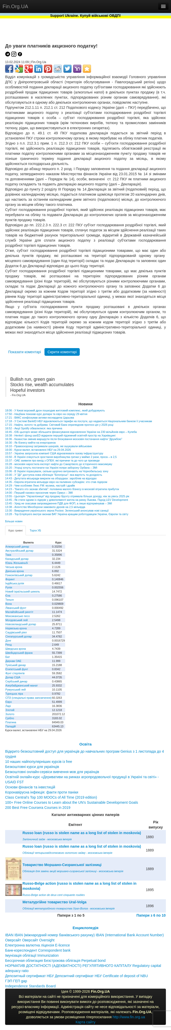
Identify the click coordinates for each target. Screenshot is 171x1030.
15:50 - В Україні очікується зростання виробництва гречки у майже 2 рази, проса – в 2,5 (61, 456)
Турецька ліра (14, 693)
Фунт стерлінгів (15, 673)
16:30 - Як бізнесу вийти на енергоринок (30, 442)
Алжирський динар (17, 546)
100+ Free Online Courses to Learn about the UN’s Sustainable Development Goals (71, 802)
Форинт (10, 579)
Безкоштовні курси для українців (32, 767)
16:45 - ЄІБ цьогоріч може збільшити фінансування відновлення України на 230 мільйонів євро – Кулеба (71, 431)
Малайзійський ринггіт (19, 611)
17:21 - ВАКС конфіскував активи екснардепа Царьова (39, 417)
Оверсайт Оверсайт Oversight (29, 940)
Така (8, 554)
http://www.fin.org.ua (128, 1017)
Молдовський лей (16, 620)
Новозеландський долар (20, 624)
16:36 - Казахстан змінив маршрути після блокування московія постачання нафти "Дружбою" (63, 439)
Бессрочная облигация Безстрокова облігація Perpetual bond (55, 960)
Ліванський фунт (15, 607)
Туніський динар (15, 665)
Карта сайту (86, 1022)
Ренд (8, 644)
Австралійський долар (19, 550)
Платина (10, 722)
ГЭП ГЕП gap (16, 981)
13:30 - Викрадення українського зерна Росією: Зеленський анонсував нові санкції (57, 510)
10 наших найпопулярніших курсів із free (38, 762)
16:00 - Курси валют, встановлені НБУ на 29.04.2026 (38, 449)
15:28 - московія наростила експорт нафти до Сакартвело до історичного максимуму (58, 464)
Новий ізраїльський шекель (22, 591)
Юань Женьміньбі (16, 562)
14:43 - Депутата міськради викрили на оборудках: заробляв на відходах (51, 478)
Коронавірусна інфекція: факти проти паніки (41, 792)
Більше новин (13, 521)
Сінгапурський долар (18, 636)
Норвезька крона (16, 628)
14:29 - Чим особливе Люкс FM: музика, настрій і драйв (40, 485)
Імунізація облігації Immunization (32, 955)
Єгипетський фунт (16, 669)
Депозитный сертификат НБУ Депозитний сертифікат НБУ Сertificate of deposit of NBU (76, 976)
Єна (7, 595)
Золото (9, 714)
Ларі (8, 705)
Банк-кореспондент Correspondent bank (38, 950)
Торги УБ (35, 530)
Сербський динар (16, 681)
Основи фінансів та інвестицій (30, 787)
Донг (8, 640)
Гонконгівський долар (18, 575)
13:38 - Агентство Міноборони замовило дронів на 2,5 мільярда (45, 506)
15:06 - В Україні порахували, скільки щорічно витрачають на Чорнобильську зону (56, 471)
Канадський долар (17, 558)
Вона (8, 603)
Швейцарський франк (19, 652)
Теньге (9, 599)
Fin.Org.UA (15, 6)
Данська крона (14, 571)
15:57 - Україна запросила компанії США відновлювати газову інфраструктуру (54, 453)
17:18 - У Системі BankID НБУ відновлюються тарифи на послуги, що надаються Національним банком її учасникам (78, 421)
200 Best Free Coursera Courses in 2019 (37, 808)
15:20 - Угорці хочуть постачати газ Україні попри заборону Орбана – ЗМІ (51, 467)
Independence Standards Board (30, 986)
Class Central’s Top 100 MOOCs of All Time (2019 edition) (51, 797)
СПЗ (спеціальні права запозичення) (28, 697)
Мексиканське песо (17, 616)
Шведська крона (15, 648)
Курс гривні (15, 530)
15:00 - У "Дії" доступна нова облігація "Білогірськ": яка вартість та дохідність (53, 474)
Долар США (12, 677)
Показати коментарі (24, 352)
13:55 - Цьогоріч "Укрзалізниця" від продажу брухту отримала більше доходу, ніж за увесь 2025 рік (67, 496)
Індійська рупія (14, 583)
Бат (7, 656)
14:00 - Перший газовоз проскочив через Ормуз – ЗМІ (39, 492)
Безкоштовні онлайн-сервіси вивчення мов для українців (52, 772)
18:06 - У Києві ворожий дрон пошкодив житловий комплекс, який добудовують (55, 410)
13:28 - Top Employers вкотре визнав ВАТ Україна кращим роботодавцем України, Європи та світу (66, 514)
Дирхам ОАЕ (13, 660)
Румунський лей (15, 689)
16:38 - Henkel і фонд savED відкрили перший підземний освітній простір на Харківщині (60, 435)
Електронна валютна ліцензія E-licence (37, 945)
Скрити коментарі (62, 352)
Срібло (9, 718)
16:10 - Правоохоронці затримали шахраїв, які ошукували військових (48, 446)
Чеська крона (13, 567)
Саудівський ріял (16, 632)
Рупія (8, 587)
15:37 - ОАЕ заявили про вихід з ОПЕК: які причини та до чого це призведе (52, 460)
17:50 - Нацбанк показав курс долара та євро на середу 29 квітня (46, 414)
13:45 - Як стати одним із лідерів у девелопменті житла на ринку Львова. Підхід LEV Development (66, 499)
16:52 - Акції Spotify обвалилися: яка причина (33, 428)
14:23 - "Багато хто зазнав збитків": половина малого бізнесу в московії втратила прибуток (62, 489)
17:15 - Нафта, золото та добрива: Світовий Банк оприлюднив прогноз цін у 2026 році (59, 424)
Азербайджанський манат (21, 685)
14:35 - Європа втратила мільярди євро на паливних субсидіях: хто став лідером (56, 481)
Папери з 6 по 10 (151, 915)
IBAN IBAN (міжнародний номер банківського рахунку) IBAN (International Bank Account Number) (84, 935)
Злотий (9, 710)
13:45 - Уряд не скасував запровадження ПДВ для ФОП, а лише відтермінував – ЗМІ (58, 503)
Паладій (10, 726)
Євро (8, 701)
